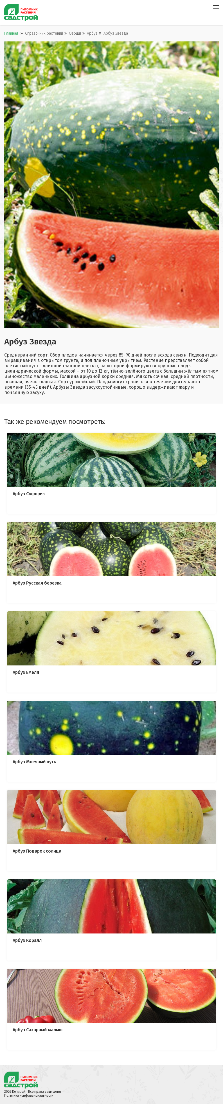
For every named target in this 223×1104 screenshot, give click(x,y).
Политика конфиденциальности (28, 1096)
